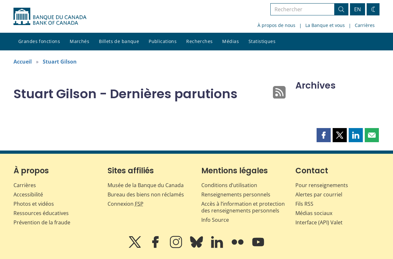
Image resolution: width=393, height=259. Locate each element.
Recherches (199, 41)
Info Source (215, 219)
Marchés (79, 41)
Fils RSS (304, 203)
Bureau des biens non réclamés (146, 194)
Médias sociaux (313, 213)
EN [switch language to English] (357, 9)
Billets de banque (119, 41)
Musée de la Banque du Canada (146, 185)
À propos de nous (276, 25)
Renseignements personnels (235, 194)
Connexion (126, 203)
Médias (230, 41)
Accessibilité (28, 194)
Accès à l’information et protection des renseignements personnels (243, 207)
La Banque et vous (325, 25)
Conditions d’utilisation (229, 185)
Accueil (22, 61)
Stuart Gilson (60, 61)
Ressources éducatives (41, 213)
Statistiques (262, 41)
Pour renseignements (321, 185)
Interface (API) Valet (319, 222)
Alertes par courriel (318, 194)
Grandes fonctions (39, 41)
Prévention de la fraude (41, 222)
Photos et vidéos (33, 203)
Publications (163, 41)
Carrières (365, 25)
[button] (324, 135)
